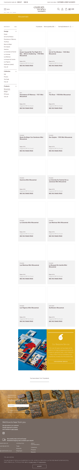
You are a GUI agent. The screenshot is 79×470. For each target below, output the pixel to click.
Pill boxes (6, 94)
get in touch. (14, 429)
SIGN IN (26, 2)
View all (6, 67)
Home (5, 12)
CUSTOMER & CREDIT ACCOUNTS (66, 2)
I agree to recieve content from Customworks (22, 410)
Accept (39, 466)
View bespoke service (61, 361)
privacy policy (32, 462)
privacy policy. (25, 412)
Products (8, 12)
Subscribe (35, 405)
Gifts (11, 12)
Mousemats (14, 12)
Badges (6, 91)
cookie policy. (42, 462)
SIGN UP (19, 2)
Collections (34, 447)
